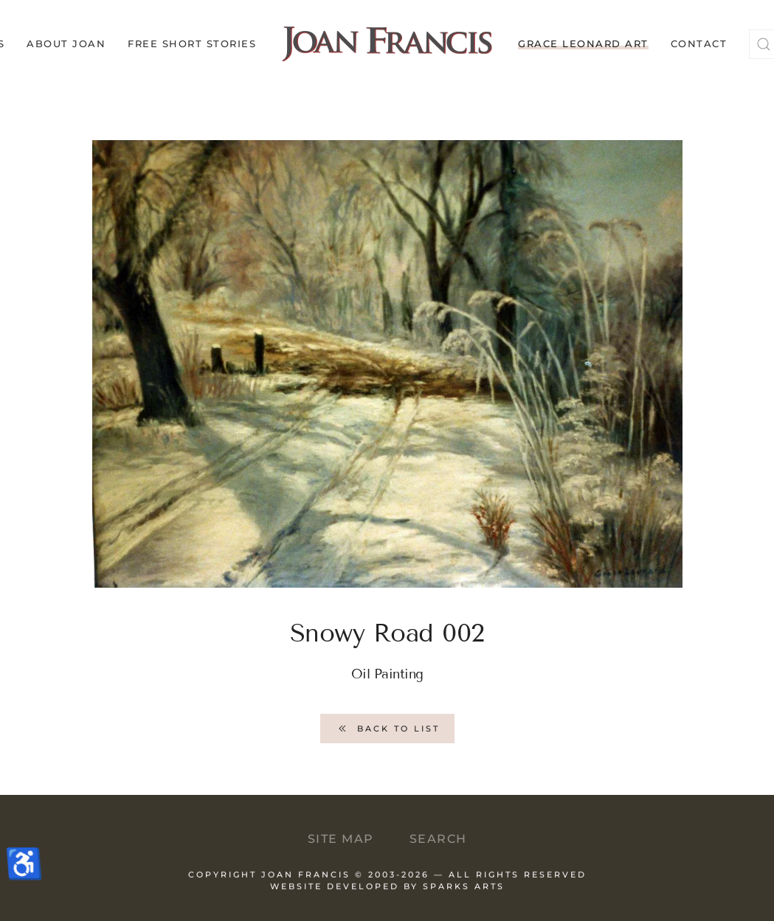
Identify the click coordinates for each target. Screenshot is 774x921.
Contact (699, 43)
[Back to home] (387, 44)
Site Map (341, 839)
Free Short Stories (192, 43)
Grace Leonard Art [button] (583, 43)
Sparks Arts (464, 892)
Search (438, 839)
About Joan (66, 43)
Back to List (387, 728)
